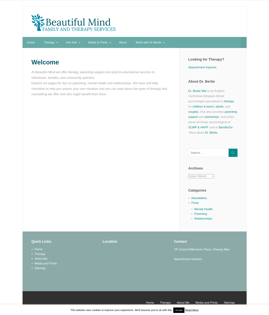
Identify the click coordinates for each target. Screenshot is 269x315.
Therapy (51, 42)
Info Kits (73, 42)
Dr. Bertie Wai (197, 91)
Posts (195, 203)
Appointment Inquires (202, 67)
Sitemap (40, 268)
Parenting (200, 214)
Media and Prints (46, 263)
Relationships (203, 218)
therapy (229, 101)
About (123, 42)
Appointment (182, 259)
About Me (41, 258)
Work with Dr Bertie (150, 42)
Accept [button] (178, 310)
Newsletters (199, 198)
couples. (193, 111)
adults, (219, 106)
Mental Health (203, 209)
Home (31, 42)
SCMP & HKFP (198, 127)
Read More (192, 310)
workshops (212, 117)
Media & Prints (99, 42)
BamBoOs (225, 127)
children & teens (203, 106)
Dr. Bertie (211, 132)
